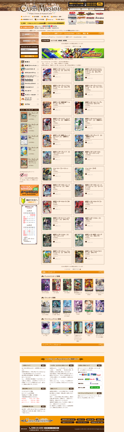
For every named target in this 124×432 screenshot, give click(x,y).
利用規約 (91, 9)
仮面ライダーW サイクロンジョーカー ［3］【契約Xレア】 (93, 120)
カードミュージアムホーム (48, 37)
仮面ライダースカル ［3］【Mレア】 (93, 218)
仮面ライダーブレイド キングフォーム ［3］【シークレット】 (94, 87)
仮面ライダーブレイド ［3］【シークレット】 (62, 152)
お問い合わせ (98, 9)
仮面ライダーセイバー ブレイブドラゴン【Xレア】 (93, 102)
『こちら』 (62, 380)
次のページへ (77, 46)
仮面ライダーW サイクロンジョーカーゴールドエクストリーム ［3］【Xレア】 (93, 70)
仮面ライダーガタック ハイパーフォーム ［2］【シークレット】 (94, 186)
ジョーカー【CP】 (91, 168)
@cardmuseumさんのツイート (27, 171)
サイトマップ (84, 9)
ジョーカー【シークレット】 (60, 169)
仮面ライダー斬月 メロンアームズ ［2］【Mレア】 (93, 235)
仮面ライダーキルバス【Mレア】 (61, 202)
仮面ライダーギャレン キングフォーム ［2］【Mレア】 (62, 251)
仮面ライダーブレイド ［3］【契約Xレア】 (94, 136)
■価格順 (60, 40)
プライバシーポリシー (75, 9)
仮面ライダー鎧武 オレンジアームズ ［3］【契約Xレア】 (61, 137)
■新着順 (65, 40)
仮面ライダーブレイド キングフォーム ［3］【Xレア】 (61, 86)
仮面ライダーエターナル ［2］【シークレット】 (92, 152)
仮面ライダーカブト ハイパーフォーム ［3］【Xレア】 (61, 69)
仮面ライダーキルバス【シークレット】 (93, 202)
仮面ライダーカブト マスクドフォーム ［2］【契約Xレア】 (61, 120)
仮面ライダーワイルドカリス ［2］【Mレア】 (93, 251)
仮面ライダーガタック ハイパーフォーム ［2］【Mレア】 (61, 186)
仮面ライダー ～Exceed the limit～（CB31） (76, 37)
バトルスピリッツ (60, 37)
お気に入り (57, 76)
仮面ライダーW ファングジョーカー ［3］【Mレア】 (61, 218)
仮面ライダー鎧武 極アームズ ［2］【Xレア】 (61, 102)
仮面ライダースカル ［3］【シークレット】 (61, 235)
